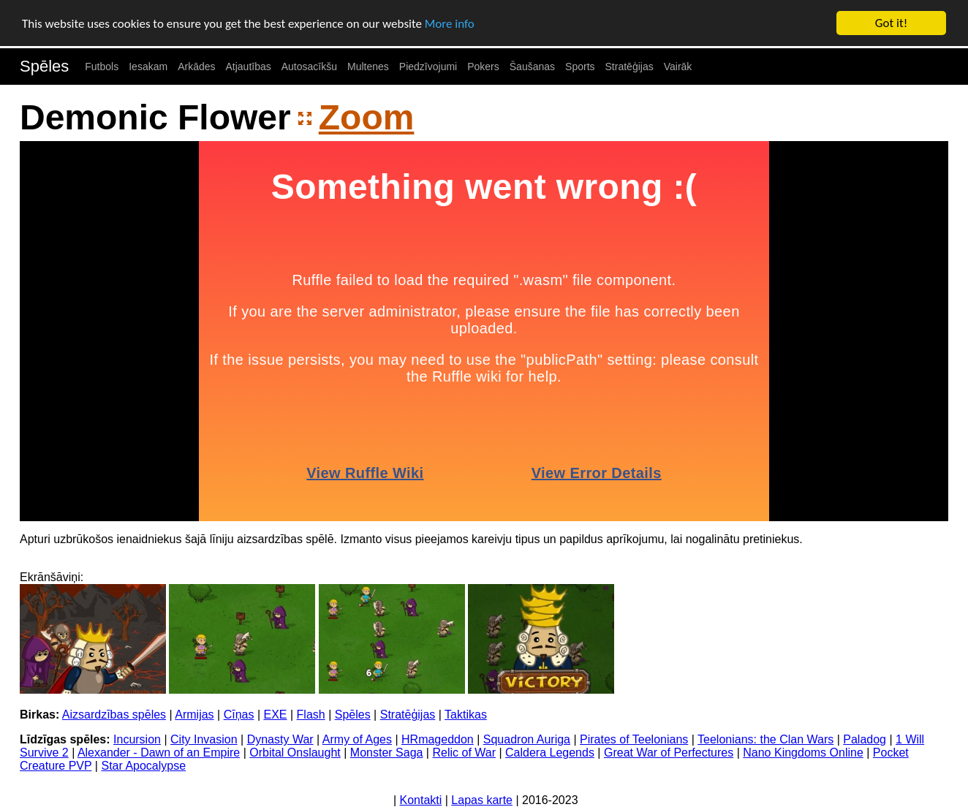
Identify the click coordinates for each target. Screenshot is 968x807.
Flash (311, 714)
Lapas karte (482, 800)
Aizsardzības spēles (114, 714)
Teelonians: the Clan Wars (765, 739)
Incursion (137, 739)
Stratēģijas (629, 66)
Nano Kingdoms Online (803, 752)
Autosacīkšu (309, 66)
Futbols (101, 66)
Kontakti (421, 800)
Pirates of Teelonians (634, 739)
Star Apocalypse (143, 765)
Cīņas (239, 714)
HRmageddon (437, 739)
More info (449, 23)
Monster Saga (386, 752)
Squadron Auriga (526, 739)
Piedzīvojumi (428, 66)
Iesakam (148, 66)
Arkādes (196, 66)
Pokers (483, 66)
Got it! (891, 23)
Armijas (194, 714)
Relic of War (464, 752)
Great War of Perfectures (668, 752)
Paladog (864, 739)
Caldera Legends (549, 752)
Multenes (368, 66)
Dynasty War (280, 739)
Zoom (367, 117)
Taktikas (466, 714)
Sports (579, 66)
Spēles (44, 66)
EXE (275, 714)
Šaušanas (532, 66)
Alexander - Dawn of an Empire (158, 752)
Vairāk (678, 66)
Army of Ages (357, 739)
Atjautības (248, 66)
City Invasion (204, 739)
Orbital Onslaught (295, 752)
